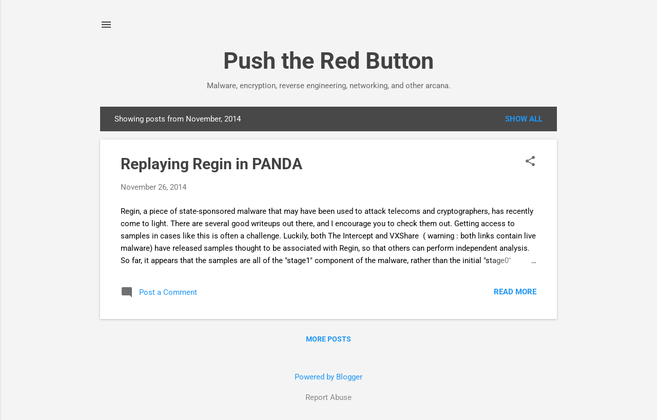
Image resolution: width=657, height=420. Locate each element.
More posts (328, 339)
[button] (530, 162)
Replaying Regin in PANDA (211, 164)
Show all (524, 119)
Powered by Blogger (328, 377)
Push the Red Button (328, 60)
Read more (515, 291)
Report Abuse (328, 397)
